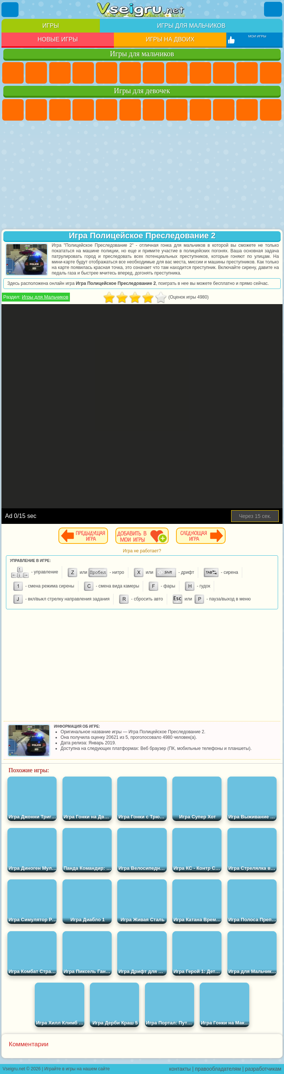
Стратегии (60, 73)
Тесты (106, 110)
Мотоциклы (223, 73)
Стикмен (247, 73)
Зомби (106, 73)
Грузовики (270, 73)
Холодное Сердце (223, 110)
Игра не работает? (142, 550)
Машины (176, 73)
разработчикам (263, 1069)
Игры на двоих (170, 39)
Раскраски (176, 110)
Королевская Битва (130, 73)
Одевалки (270, 110)
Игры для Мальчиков (45, 297)
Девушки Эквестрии (36, 110)
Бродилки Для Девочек (153, 110)
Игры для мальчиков (191, 26)
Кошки (247, 110)
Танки (83, 73)
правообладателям (218, 1069)
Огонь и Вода (60, 110)
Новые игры (57, 39)
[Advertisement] (142, 176)
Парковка (13, 73)
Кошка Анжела (200, 110)
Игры (50, 26)
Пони (13, 110)
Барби (83, 110)
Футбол (36, 73)
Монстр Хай (130, 110)
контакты (180, 1069)
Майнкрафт (153, 73)
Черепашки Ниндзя (200, 73)
